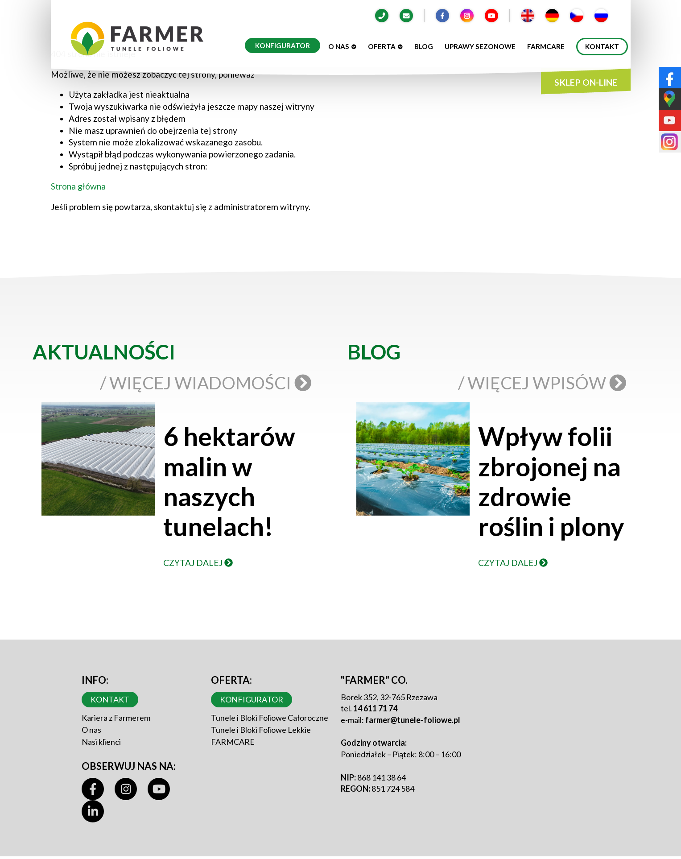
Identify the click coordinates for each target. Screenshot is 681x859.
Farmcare (546, 46)
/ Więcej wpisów (543, 382)
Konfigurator (282, 45)
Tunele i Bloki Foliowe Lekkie (261, 730)
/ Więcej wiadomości (207, 382)
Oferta (385, 46)
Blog (423, 46)
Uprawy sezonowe (480, 46)
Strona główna (78, 186)
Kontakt (602, 46)
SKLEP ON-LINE (585, 82)
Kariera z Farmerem (116, 718)
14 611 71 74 (375, 708)
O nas (342, 46)
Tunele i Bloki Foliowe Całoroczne (269, 718)
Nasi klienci (101, 742)
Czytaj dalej (198, 563)
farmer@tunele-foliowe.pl (412, 720)
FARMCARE (233, 742)
